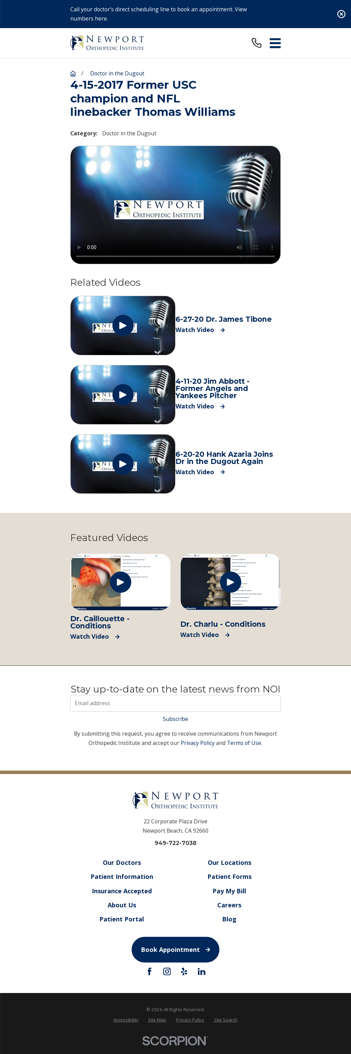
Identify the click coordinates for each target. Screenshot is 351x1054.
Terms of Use (244, 743)
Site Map (157, 1020)
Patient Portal (121, 919)
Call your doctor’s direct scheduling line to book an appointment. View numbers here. (158, 13)
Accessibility (125, 1020)
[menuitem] (125, 1020)
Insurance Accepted (122, 891)
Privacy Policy (198, 743)
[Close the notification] (341, 14)
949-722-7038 (175, 843)
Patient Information (121, 877)
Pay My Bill (229, 891)
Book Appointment (175, 949)
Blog (229, 919)
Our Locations (229, 862)
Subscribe (175, 719)
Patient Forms (229, 877)
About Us (121, 905)
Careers (229, 905)
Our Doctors (121, 862)
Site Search (226, 1020)
